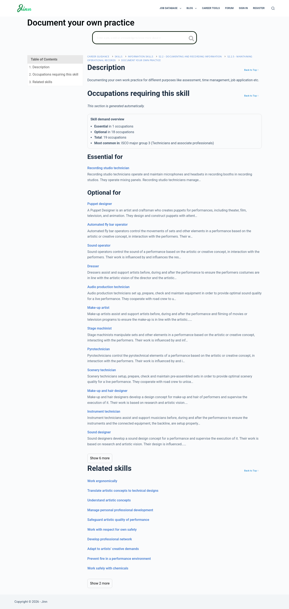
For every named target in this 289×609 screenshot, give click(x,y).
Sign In (243, 8)
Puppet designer (99, 204)
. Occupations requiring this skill (53, 74)
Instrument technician (103, 411)
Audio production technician (108, 287)
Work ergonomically (102, 481)
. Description (39, 67)
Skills (118, 56)
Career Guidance (98, 56)
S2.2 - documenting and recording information (190, 56)
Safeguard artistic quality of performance (118, 520)
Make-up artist (98, 308)
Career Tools (211, 8)
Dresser (93, 266)
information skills (140, 56)
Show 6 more (100, 458)
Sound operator (98, 245)
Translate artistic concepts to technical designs (122, 491)
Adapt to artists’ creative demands (113, 549)
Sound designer (99, 432)
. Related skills (40, 82)
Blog (193, 8)
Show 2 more (100, 583)
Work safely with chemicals (107, 568)
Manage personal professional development (120, 510)
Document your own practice (141, 60)
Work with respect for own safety (112, 530)
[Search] (273, 8)
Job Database (171, 8)
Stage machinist (99, 328)
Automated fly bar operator (107, 225)
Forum (229, 8)
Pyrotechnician (98, 349)
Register (258, 8)
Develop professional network (109, 539)
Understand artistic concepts (109, 500)
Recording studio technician (108, 168)
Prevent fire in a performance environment (119, 559)
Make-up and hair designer (107, 391)
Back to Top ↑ (251, 69)
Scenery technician (101, 370)
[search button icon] (191, 39)
